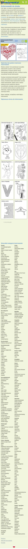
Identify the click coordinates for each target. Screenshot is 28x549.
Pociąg (16, 335)
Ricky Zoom (4, 334)
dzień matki (19, 19)
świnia (15, 498)
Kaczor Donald (4, 272)
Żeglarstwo (17, 416)
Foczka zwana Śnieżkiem (7, 456)
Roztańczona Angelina (6, 410)
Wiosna (16, 530)
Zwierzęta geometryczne (20, 492)
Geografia (3, 530)
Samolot (16, 342)
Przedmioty (3, 407)
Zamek (16, 394)
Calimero (3, 387)
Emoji (15, 371)
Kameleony (17, 437)
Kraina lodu (3, 273)
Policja (2, 331)
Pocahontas (4, 294)
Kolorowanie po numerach (7, 427)
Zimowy (16, 532)
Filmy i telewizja (5, 440)
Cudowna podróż (5, 449)
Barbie (2, 351)
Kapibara (16, 440)
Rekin (15, 478)
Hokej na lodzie (18, 401)
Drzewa (16, 247)
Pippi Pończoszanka (5, 490)
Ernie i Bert (3, 391)
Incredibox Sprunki (18, 293)
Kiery (2, 354)
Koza (15, 443)
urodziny (12, 19)
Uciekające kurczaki (5, 520)
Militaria (3, 324)
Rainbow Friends (18, 302)
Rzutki (15, 409)
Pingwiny (16, 474)
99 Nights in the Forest (19, 273)
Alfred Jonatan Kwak (6, 442)
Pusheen (3, 365)
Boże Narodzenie (14, 21)
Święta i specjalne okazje (18, 506)
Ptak (15, 476)
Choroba (16, 366)
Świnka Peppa (4, 421)
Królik (15, 446)
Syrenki (3, 370)
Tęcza (15, 267)
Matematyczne (4, 430)
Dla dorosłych (4, 341)
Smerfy (2, 508)
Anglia (2, 534)
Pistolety (3, 329)
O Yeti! (2, 487)
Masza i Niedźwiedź (5, 478)
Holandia (16, 253)
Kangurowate (17, 438)
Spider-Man (3, 509)
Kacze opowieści (5, 473)
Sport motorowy (18, 411)
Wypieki (3, 375)
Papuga (16, 471)
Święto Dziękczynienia (19, 533)
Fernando (3, 454)
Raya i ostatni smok (5, 295)
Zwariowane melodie (6, 528)
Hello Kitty (3, 394)
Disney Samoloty (5, 256)
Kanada (16, 255)
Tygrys (16, 486)
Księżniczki (3, 356)
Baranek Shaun (4, 379)
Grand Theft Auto (18, 290)
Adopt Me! (16, 274)
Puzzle (2, 434)
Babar (2, 443)
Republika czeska (18, 264)
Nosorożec (16, 462)
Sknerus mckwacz (5, 299)
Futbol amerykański (19, 400)
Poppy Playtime (18, 301)
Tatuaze (16, 391)
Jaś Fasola (3, 468)
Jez (15, 434)
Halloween (4, 24)
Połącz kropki (4, 433)
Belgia (15, 245)
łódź (15, 346)
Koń (15, 445)
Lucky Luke (3, 476)
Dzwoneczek (4, 258)
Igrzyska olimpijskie (19, 515)
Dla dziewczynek (5, 345)
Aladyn (2, 248)
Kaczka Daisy (4, 270)
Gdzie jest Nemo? (5, 261)
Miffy (2, 401)
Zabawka (16, 393)
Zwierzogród (4, 308)
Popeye (16, 353)
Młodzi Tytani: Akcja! (6, 482)
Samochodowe (17, 340)
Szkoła (16, 388)
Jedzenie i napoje (18, 375)
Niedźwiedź (17, 459)
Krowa (15, 449)
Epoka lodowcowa (5, 259)
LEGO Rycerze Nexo (6, 321)
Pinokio (2, 291)
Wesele (16, 527)
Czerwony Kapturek (5, 451)
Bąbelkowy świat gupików (7, 446)
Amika (2, 346)
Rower (15, 339)
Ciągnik (16, 328)
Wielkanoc (6, 21)
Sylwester (16, 521)
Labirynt (3, 428)
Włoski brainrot (4, 339)
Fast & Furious (4, 315)
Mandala (16, 311)
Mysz (15, 457)
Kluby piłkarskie (18, 403)
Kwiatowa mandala (18, 314)
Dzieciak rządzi (4, 453)
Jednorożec (17, 430)
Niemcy (16, 262)
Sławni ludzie (17, 390)
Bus (15, 326)
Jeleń (15, 432)
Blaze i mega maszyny (6, 313)
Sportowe (16, 398)
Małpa (15, 454)
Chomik (16, 423)
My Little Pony (4, 481)
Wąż (15, 490)
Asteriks (16, 352)
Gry (15, 271)
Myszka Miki (4, 288)
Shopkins (3, 368)
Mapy (15, 259)
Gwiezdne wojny (5, 457)
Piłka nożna (17, 406)
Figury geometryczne (6, 393)
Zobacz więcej (16, 41)
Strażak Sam (4, 415)
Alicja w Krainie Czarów (6, 250)
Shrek (2, 503)
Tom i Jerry (3, 517)
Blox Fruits (16, 279)
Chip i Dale (3, 255)
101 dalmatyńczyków (6, 247)
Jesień (15, 516)
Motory (16, 334)
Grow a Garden (18, 291)
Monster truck (17, 332)
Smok (15, 481)
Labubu (3, 357)
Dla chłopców (4, 310)
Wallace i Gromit (5, 522)
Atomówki (3, 348)
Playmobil (16, 385)
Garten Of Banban (18, 288)
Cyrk (15, 368)
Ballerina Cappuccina (6, 350)
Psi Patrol (11, 15)
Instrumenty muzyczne (19, 374)
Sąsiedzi (3, 515)
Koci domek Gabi (5, 396)
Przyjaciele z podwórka (6, 409)
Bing (2, 382)
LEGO (2, 318)
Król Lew (3, 275)
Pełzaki (2, 489)
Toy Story (3, 303)
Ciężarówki (17, 329)
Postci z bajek (17, 350)
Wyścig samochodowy (19, 414)
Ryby (15, 479)
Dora (2, 388)
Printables (17, 359)
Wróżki (2, 373)
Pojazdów (16, 320)
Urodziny (16, 522)
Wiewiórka (16, 489)
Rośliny (16, 266)
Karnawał (16, 518)
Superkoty (3, 300)
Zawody (16, 396)
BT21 (2, 385)
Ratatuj (2, 497)
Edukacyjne (4, 423)
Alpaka (16, 419)
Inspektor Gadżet (5, 465)
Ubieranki (3, 372)
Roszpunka (3, 297)
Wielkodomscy (4, 525)
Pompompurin (4, 404)
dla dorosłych (4, 36)
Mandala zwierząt (18, 316)
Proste (2, 405)
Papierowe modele (18, 361)
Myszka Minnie (4, 289)
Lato (15, 519)
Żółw (15, 501)
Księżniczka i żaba (5, 280)
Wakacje (16, 524)
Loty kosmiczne (4, 323)
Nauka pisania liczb (5, 431)
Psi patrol (3, 493)
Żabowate (16, 500)
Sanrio (2, 367)
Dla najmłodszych (5, 377)
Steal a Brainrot (18, 307)
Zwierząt (16, 418)
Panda (15, 470)
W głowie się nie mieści (6, 306)
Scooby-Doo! (4, 498)
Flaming (16, 427)
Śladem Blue (4, 420)
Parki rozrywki (17, 383)
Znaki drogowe (17, 345)
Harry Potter (4, 462)
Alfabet (2, 425)
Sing (2, 506)
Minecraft (16, 298)
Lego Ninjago (4, 320)
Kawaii (16, 377)
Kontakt (3, 542)
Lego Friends (4, 359)
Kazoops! (3, 475)
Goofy (2, 262)
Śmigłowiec (17, 348)
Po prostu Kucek (5, 492)
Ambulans (16, 321)
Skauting (16, 386)
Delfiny (16, 424)
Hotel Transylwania (5, 464)
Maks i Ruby (4, 399)
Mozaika (16, 380)
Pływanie (16, 408)
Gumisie (3, 267)
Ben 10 (2, 312)
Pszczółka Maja (4, 495)
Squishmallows (4, 413)
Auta (2, 251)
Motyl (15, 456)
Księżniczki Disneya (5, 281)
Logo (15, 379)
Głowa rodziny (4, 459)
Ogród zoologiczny (18, 463)
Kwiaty (16, 258)
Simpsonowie (4, 504)
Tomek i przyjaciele (5, 416)
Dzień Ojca (17, 511)
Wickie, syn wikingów (6, 523)
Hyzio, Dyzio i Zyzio (5, 269)
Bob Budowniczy (5, 383)
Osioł (15, 465)
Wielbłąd (16, 487)
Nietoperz (16, 460)
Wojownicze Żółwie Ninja (7, 526)
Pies (15, 473)
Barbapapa (3, 380)
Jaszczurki (16, 429)
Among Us (16, 276)
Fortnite (16, 287)
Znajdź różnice (4, 438)
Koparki (16, 331)
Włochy (16, 269)
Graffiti (2, 317)
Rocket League (18, 306)
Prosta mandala (18, 317)
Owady (16, 467)
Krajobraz (16, 256)
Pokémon (16, 299)
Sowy (15, 482)
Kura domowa (17, 451)
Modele (2, 364)
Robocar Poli (4, 336)
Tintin (15, 357)
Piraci (2, 328)
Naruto (2, 326)
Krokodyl (16, 448)
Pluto (2, 292)
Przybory (3, 332)
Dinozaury (16, 426)
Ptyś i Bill (16, 355)
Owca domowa (17, 468)
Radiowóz (16, 337)
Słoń (15, 484)
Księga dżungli (4, 278)
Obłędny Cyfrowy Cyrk (6, 343)
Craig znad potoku (5, 448)
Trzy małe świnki (5, 519)
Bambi (2, 253)
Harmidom (3, 460)
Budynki (16, 364)
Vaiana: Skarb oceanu (6, 305)
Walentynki (17, 526)
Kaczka (16, 435)
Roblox (16, 304)
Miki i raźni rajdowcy (19, 296)
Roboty (2, 337)
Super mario (17, 309)
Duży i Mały (3, 390)
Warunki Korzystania (6, 540)
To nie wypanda (4, 302)
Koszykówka (17, 405)
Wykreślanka (4, 436)
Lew (15, 452)
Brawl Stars (17, 280)
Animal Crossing (18, 277)
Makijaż (3, 362)
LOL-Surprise (4, 361)
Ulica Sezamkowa (5, 418)
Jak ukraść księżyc (5, 467)
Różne (16, 363)
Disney (2, 245)
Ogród (15, 382)
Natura (16, 261)
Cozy (2, 353)
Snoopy (3, 412)
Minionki (3, 479)
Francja (16, 250)
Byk (15, 421)
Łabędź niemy (17, 493)
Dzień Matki (17, 510)
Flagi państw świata (19, 248)
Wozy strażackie (18, 343)
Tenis (15, 412)
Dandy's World (17, 282)
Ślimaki (16, 495)
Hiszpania (16, 251)
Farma (15, 372)
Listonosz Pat (4, 398)
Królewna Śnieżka (5, 277)
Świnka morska (18, 497)
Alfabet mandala (18, 313)
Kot (15, 441)
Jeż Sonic (16, 295)
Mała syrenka (4, 286)
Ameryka (3, 532)
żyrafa (15, 503)
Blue (2, 445)
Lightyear (3, 284)
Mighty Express (4, 402)
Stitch (2, 514)
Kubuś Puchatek (5, 283)
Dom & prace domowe (19, 369)
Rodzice (3, 538)
